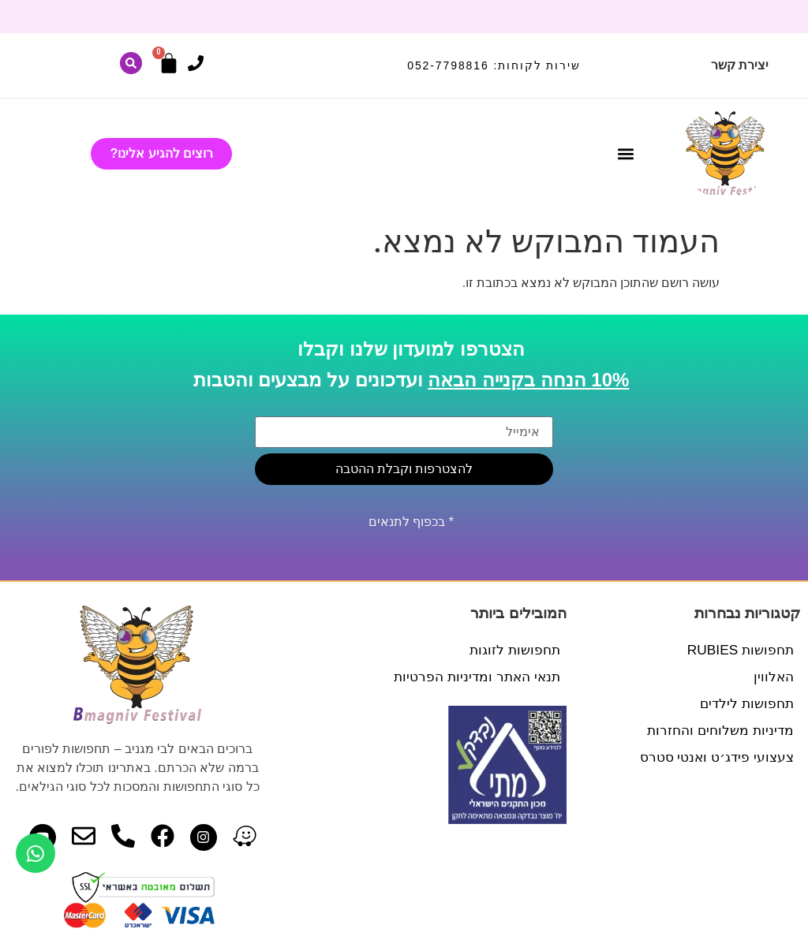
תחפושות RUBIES (738, 650)
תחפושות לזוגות (513, 650)
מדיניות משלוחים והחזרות (717, 730)
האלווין (773, 676)
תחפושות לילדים (744, 703)
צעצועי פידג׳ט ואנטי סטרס (713, 757)
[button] (625, 153)
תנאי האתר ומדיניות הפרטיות (473, 676)
